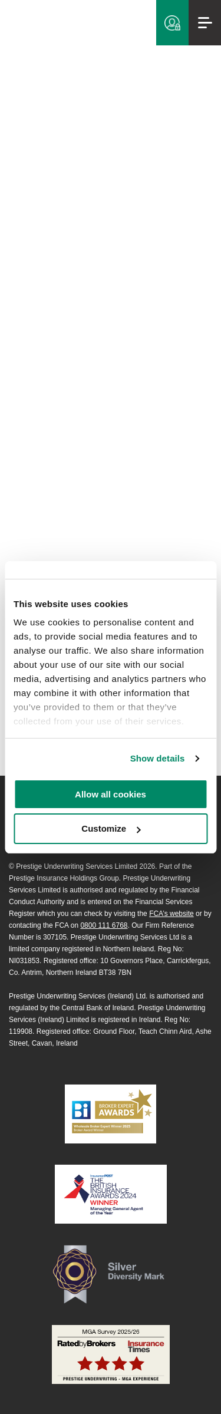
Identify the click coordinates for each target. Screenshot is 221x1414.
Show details (157, 758)
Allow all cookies (110, 794)
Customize (110, 828)
